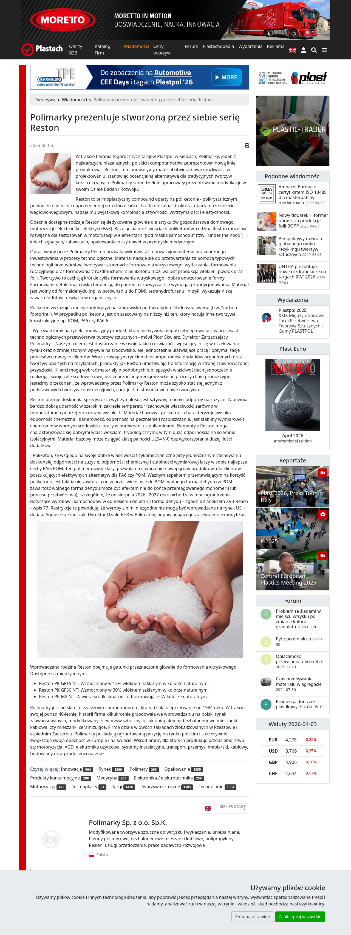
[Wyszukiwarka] (314, 49)
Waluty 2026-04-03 (293, 724)
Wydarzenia (250, 46)
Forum (191, 46)
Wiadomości (136, 46)
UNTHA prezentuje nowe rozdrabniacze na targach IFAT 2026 (302, 271)
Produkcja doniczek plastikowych (300, 704)
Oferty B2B (75, 49)
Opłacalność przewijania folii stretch (299, 661)
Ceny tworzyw (162, 49)
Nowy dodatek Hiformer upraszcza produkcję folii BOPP (303, 220)
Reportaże (292, 460)
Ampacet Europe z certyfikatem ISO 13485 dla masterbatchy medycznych (303, 195)
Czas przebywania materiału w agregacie (299, 684)
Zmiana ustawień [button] (252, 917)
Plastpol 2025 (301, 320)
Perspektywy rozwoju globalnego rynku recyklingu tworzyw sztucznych (300, 246)
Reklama (276, 46)
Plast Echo (292, 348)
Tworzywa (45, 100)
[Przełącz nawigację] (324, 49)
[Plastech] (42, 49)
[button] (303, 49)
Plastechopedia (218, 46)
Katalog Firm (102, 49)
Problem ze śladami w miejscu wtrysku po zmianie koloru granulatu (298, 619)
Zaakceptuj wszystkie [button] (300, 917)
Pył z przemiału (300, 641)
